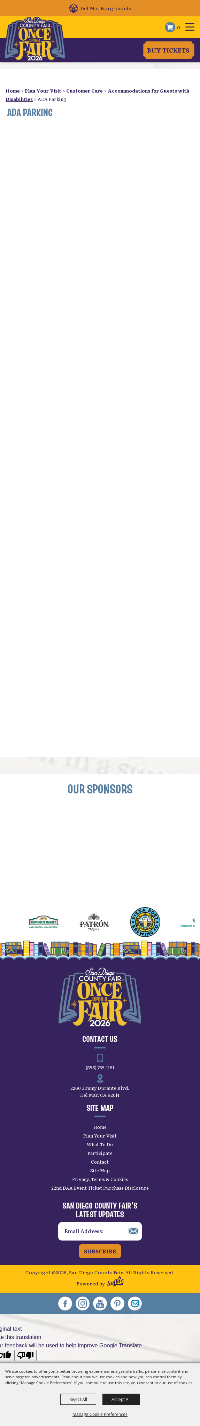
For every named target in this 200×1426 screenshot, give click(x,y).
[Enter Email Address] (100, 1231)
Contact (100, 1161)
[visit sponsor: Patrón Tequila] (106, 922)
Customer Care (84, 90)
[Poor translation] (25, 1355)
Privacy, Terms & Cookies (100, 1179)
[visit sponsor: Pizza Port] (156, 922)
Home (13, 90)
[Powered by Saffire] (115, 1282)
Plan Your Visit (43, 90)
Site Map (100, 1170)
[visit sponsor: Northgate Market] (55, 922)
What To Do (100, 1144)
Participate (100, 1153)
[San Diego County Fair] (35, 39)
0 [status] (178, 27)
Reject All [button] (78, 1399)
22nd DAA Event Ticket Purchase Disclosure (100, 1188)
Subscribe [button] (100, 1251)
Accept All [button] (121, 1399)
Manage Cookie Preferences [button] (100, 1414)
